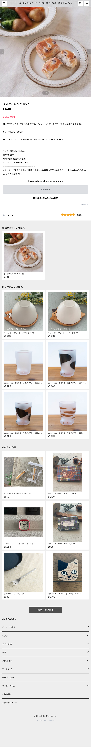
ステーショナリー (9, 702)
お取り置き (7, 694)
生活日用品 (7, 644)
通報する (84, 204)
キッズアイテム (8, 686)
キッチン (5, 635)
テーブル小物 (8, 677)
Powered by (45, 721)
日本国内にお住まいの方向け (45, 197)
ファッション (7, 661)
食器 (4, 652)
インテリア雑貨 (8, 627)
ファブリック (7, 669)
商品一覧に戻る (45, 610)
